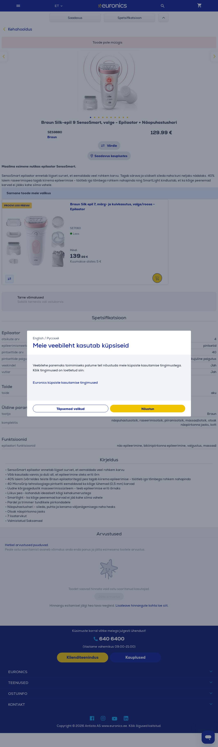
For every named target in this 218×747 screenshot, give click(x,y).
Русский (53, 338)
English (38, 338)
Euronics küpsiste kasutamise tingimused (65, 382)
